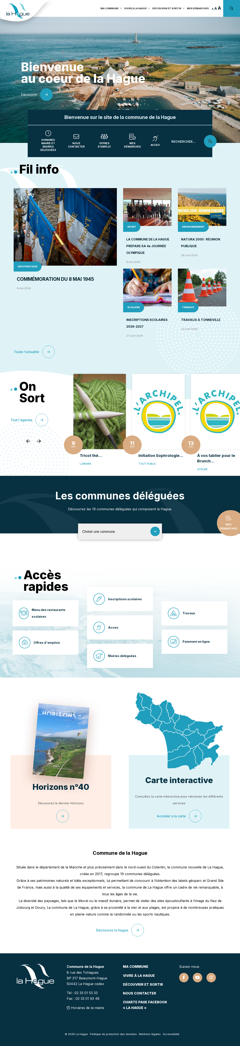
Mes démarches (198, 8)
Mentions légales (150, 1034)
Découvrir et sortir (168, 8)
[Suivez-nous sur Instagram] (211, 977)
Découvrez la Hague (120, 930)
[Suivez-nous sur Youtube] (197, 977)
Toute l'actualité (34, 352)
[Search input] (191, 141)
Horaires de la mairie (85, 1008)
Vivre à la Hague (137, 8)
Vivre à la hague (139, 975)
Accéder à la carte (179, 816)
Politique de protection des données (113, 1034)
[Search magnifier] (210, 141)
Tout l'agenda (29, 420)
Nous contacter (139, 993)
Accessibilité (171, 1034)
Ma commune (111, 8)
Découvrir (37, 94)
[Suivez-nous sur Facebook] (184, 977)
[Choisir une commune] (120, 532)
